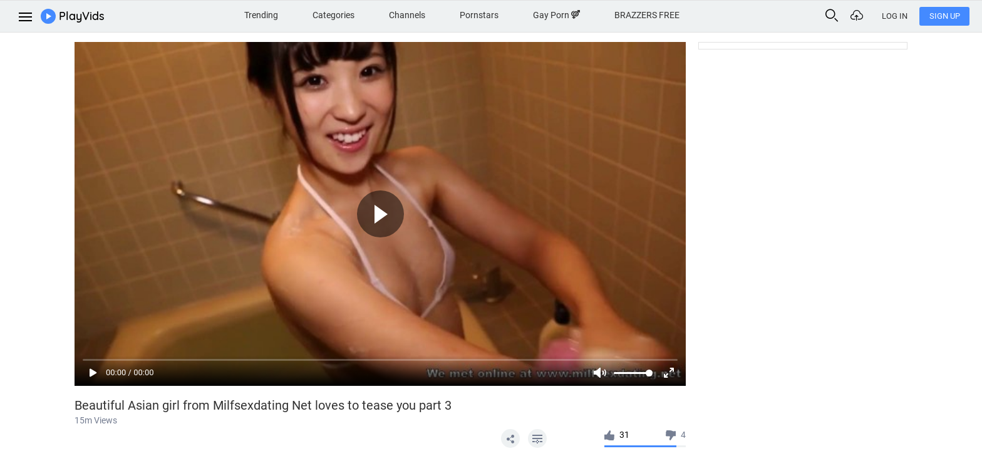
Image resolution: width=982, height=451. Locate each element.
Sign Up (944, 16)
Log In (894, 16)
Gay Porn (556, 15)
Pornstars (479, 15)
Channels (407, 15)
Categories (333, 15)
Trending (261, 15)
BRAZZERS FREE (647, 15)
